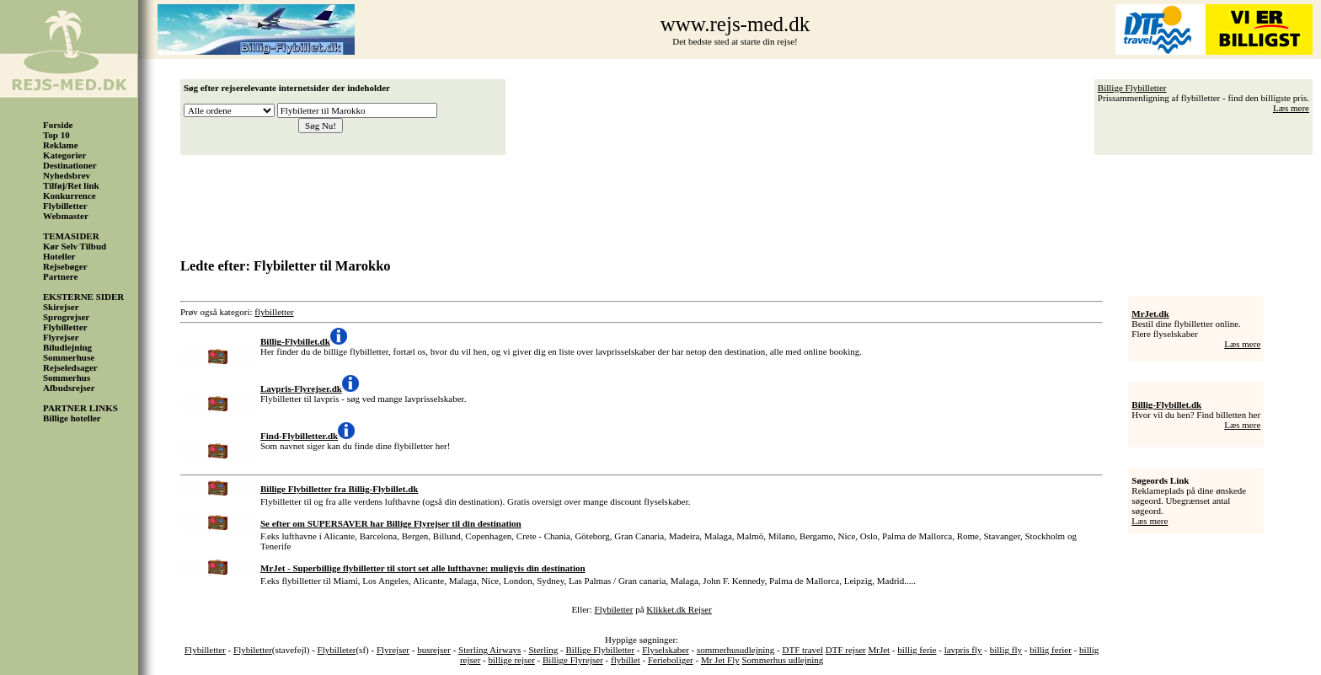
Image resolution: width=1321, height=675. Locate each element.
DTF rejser (846, 650)
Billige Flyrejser (573, 660)
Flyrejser (61, 337)
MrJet (879, 650)
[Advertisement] (751, 200)
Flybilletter (65, 206)
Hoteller (59, 256)
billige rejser (512, 660)
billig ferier (1051, 650)
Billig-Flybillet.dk (1166, 404)
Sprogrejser (66, 317)
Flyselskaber (665, 650)
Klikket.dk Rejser (679, 609)
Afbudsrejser (69, 388)
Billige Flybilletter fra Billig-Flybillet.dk (339, 489)
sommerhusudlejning (735, 650)
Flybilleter (337, 650)
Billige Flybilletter (1132, 88)
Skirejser (61, 307)
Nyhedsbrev (66, 175)
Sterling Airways (489, 650)
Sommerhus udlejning (783, 660)
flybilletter (273, 312)
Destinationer (70, 165)
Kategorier (64, 155)
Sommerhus (66, 377)
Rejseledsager (70, 367)
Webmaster (65, 216)
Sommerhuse (68, 357)
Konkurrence (69, 195)
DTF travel (802, 650)
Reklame (60, 145)
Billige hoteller (72, 418)
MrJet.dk (1150, 313)
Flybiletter (614, 609)
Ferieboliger (670, 660)
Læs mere (1291, 108)
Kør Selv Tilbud (74, 246)
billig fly (1006, 650)
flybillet (625, 660)
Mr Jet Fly (720, 660)
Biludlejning (67, 347)
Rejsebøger (65, 266)
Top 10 (56, 135)
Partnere (60, 276)
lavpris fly (963, 650)
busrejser (434, 650)
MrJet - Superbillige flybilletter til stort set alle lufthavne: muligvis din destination (423, 568)
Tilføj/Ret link (71, 185)
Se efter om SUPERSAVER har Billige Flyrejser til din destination (390, 523)
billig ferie (916, 650)
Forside (57, 125)
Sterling (543, 650)
